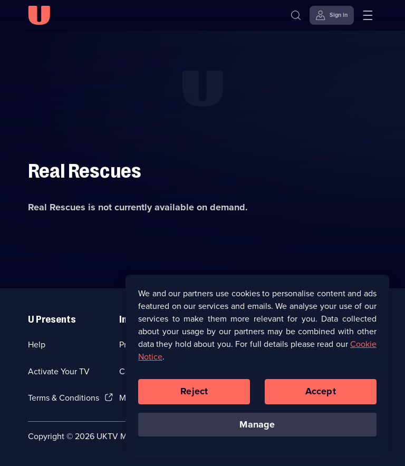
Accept (320, 397)
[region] (257, 371)
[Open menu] (367, 15)
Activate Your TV (59, 371)
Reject (194, 397)
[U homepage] (39, 15)
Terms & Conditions (63, 398)
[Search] (295, 15)
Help (36, 344)
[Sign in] (332, 15)
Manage (257, 430)
